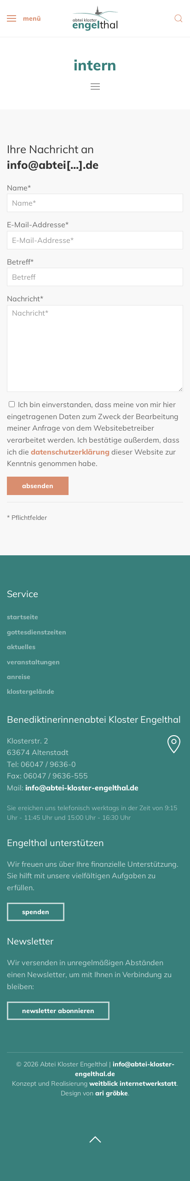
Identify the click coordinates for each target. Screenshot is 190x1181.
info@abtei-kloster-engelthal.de (81, 787)
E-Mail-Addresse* (38, 224)
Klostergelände (30, 691)
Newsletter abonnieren (58, 1011)
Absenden (37, 486)
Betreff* (20, 261)
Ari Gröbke (111, 1093)
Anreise (18, 677)
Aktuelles (21, 647)
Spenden (35, 912)
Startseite (22, 617)
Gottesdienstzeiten (36, 632)
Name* (19, 187)
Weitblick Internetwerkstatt (133, 1083)
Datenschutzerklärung (70, 451)
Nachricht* (25, 298)
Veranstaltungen (33, 662)
